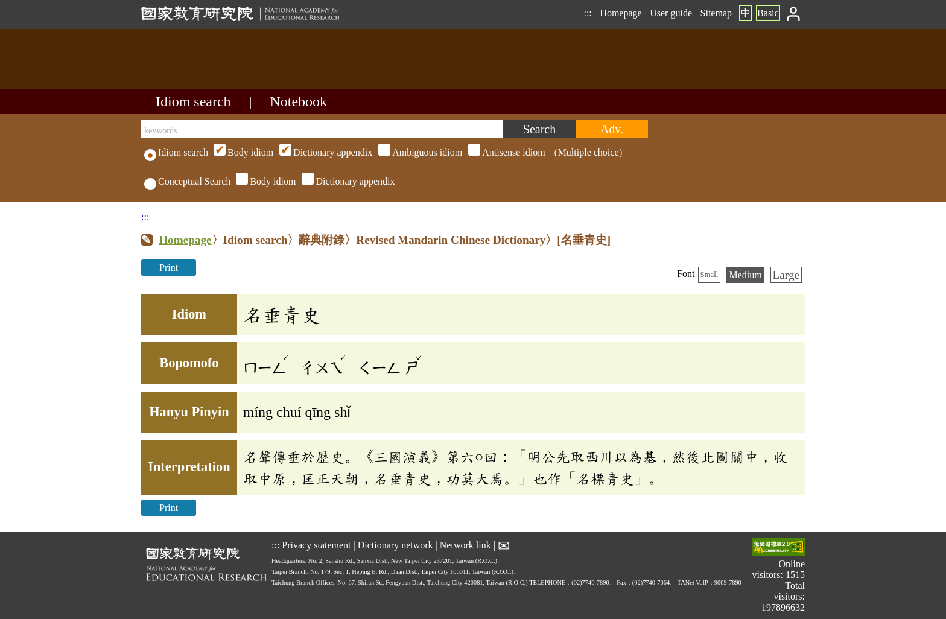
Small (709, 274)
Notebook (298, 101)
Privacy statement (316, 544)
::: (587, 13)
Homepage (620, 13)
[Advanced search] (612, 129)
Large (786, 274)
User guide (671, 13)
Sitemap (716, 13)
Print (168, 267)
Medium (745, 275)
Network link (465, 544)
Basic (768, 13)
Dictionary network (395, 544)
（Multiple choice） (419, 152)
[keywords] (322, 129)
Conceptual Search (187, 181)
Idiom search (193, 101)
